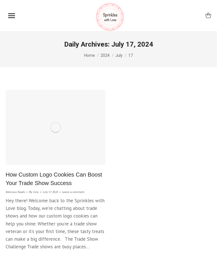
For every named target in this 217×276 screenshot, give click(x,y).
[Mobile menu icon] (12, 15)
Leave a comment (73, 192)
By (34, 192)
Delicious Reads (15, 192)
